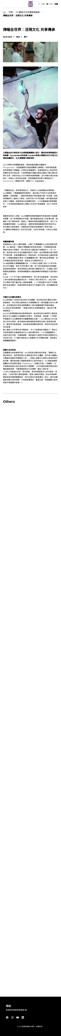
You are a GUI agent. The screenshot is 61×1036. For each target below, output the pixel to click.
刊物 (11, 12)
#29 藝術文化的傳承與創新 (28, 12)
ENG (43, 4)
